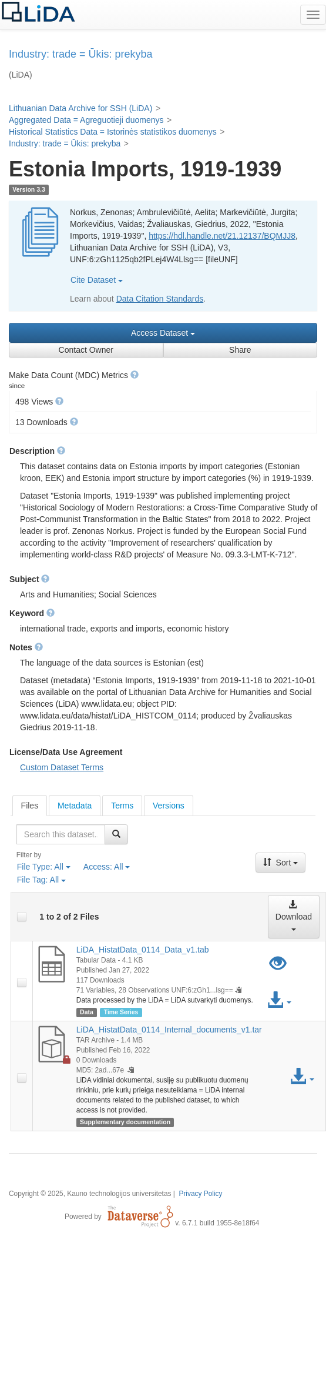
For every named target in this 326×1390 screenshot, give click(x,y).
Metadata (75, 805)
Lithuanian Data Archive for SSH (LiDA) (80, 108)
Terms (122, 805)
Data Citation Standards (160, 298)
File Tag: (41, 879)
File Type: (43, 866)
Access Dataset (163, 333)
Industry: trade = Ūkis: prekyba (64, 143)
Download (293, 915)
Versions (168, 805)
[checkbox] (21, 916)
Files (30, 805)
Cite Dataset (96, 280)
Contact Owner (86, 350)
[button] (134, 374)
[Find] (116, 834)
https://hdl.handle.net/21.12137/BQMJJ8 (222, 235)
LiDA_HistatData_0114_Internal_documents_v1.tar (169, 1029)
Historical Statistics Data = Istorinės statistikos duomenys (113, 131)
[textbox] (60, 834)
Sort (280, 862)
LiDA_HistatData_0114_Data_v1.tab (142, 949)
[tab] (30, 805)
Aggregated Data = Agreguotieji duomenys (86, 120)
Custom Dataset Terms (61, 767)
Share (240, 350)
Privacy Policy (200, 1193)
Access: (106, 866)
